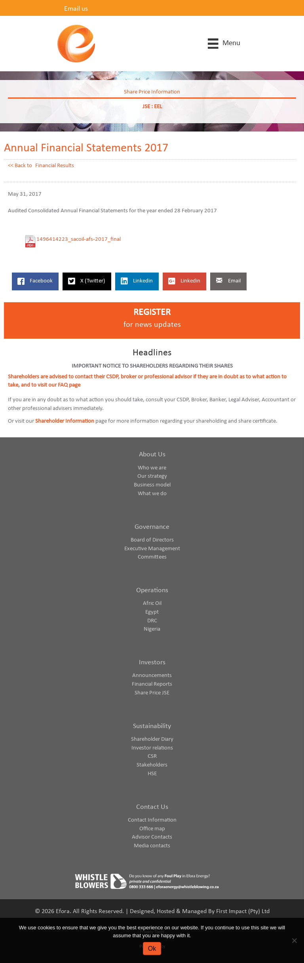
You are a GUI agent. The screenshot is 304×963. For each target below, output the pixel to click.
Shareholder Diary (152, 739)
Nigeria (152, 629)
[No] (294, 940)
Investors (152, 662)
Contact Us (152, 807)
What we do (152, 494)
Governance (152, 527)
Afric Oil (152, 603)
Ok (152, 948)
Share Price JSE (152, 693)
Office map (152, 829)
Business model (152, 485)
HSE (152, 774)
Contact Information (152, 820)
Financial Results (54, 166)
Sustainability (152, 726)
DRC (152, 621)
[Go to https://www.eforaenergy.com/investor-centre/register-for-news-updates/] (152, 320)
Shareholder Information (64, 421)
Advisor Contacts (152, 837)
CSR (152, 756)
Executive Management (152, 549)
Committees (152, 557)
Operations (152, 590)
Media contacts (152, 846)
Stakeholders (152, 765)
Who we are (152, 468)
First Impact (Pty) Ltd (243, 911)
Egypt (152, 612)
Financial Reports (152, 684)
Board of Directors (152, 540)
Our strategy (152, 476)
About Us (152, 454)
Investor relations (152, 748)
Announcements (152, 676)
